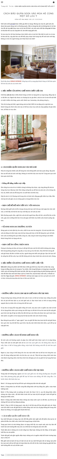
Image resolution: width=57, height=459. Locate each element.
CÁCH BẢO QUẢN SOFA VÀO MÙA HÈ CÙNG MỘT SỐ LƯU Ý (27, 455)
